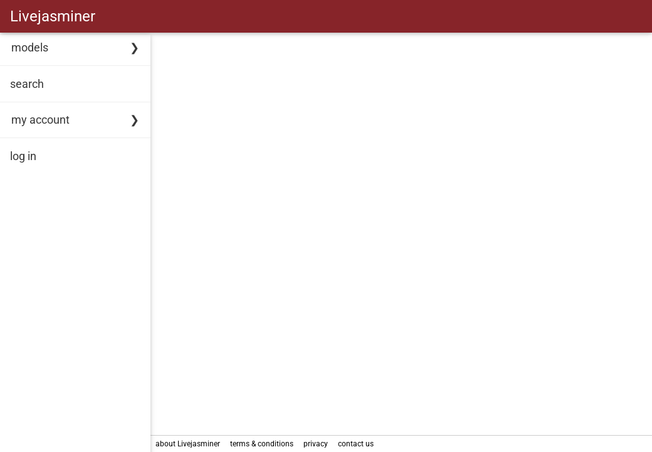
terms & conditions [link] (261, 443)
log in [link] (23, 156)
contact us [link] (356, 443)
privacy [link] (315, 443)
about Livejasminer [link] (187, 443)
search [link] (27, 83)
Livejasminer (52, 16)
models (29, 47)
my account (40, 119)
